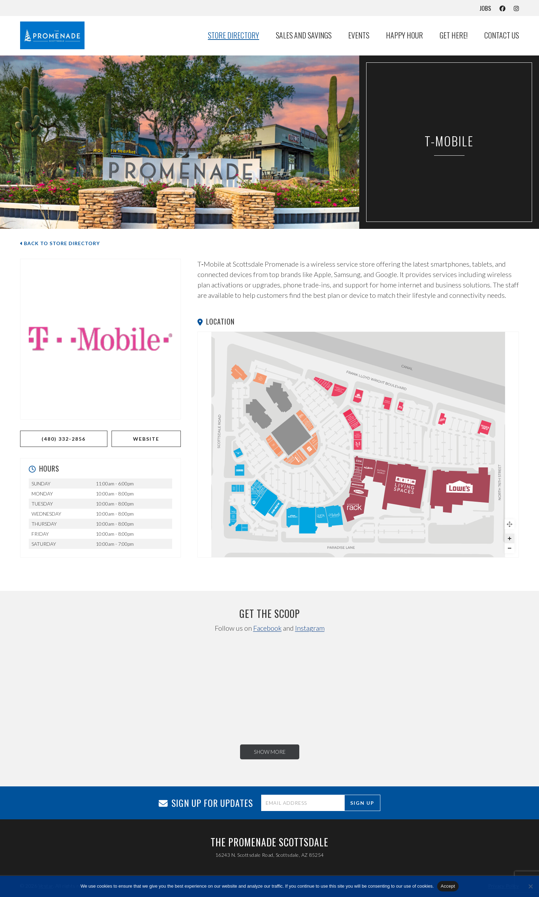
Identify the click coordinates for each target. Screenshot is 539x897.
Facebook (267, 628)
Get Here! (454, 35)
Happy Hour (404, 35)
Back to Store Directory (60, 243)
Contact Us (501, 35)
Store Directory (233, 35)
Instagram (310, 628)
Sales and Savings (304, 35)
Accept (448, 886)
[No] (530, 886)
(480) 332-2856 (64, 439)
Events (358, 35)
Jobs (485, 8)
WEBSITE (146, 439)
